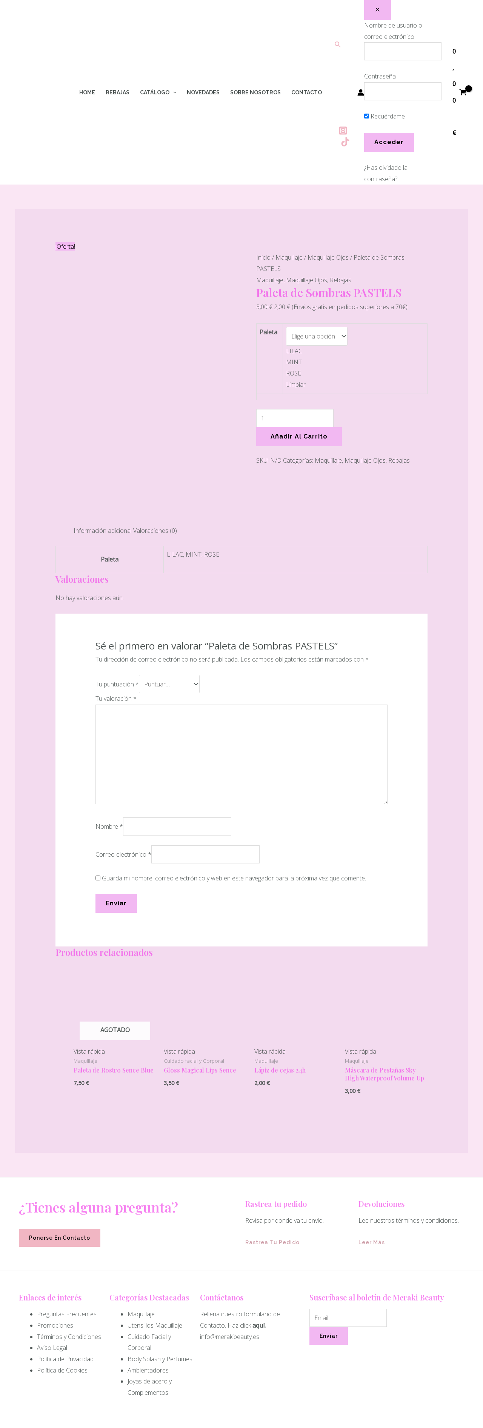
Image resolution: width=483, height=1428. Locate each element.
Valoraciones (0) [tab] (155, 469)
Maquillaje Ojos (328, 257)
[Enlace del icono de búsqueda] (338, 45)
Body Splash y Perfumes (160, 1296)
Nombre (109, 763)
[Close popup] (377, 10)
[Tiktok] (345, 141)
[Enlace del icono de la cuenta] (360, 92)
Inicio (263, 257)
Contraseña (380, 76)
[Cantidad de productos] (295, 416)
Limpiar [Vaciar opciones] (296, 383)
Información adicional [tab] (103, 469)
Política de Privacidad (65, 1296)
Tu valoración (116, 636)
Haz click (239, 1262)
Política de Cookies (62, 1307)
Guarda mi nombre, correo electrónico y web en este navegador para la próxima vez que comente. (234, 815)
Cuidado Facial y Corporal (149, 1279)
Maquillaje (289, 257)
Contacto (306, 92)
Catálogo (158, 92)
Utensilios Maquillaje (155, 1262)
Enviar (329, 1273)
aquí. (259, 1262)
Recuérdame (384, 116)
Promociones (55, 1262)
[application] (172, 92)
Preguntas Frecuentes (67, 1251)
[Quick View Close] (2, 1422)
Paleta (268, 332)
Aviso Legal (52, 1284)
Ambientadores (148, 1307)
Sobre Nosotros (255, 92)
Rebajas (117, 92)
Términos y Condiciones (69, 1274)
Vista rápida (89, 988)
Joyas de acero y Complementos (150, 1324)
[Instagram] (343, 130)
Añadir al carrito (299, 434)
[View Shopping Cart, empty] (459, 92)
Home (87, 92)
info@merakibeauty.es (229, 1274)
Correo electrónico (123, 791)
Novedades (203, 92)
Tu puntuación (117, 622)
